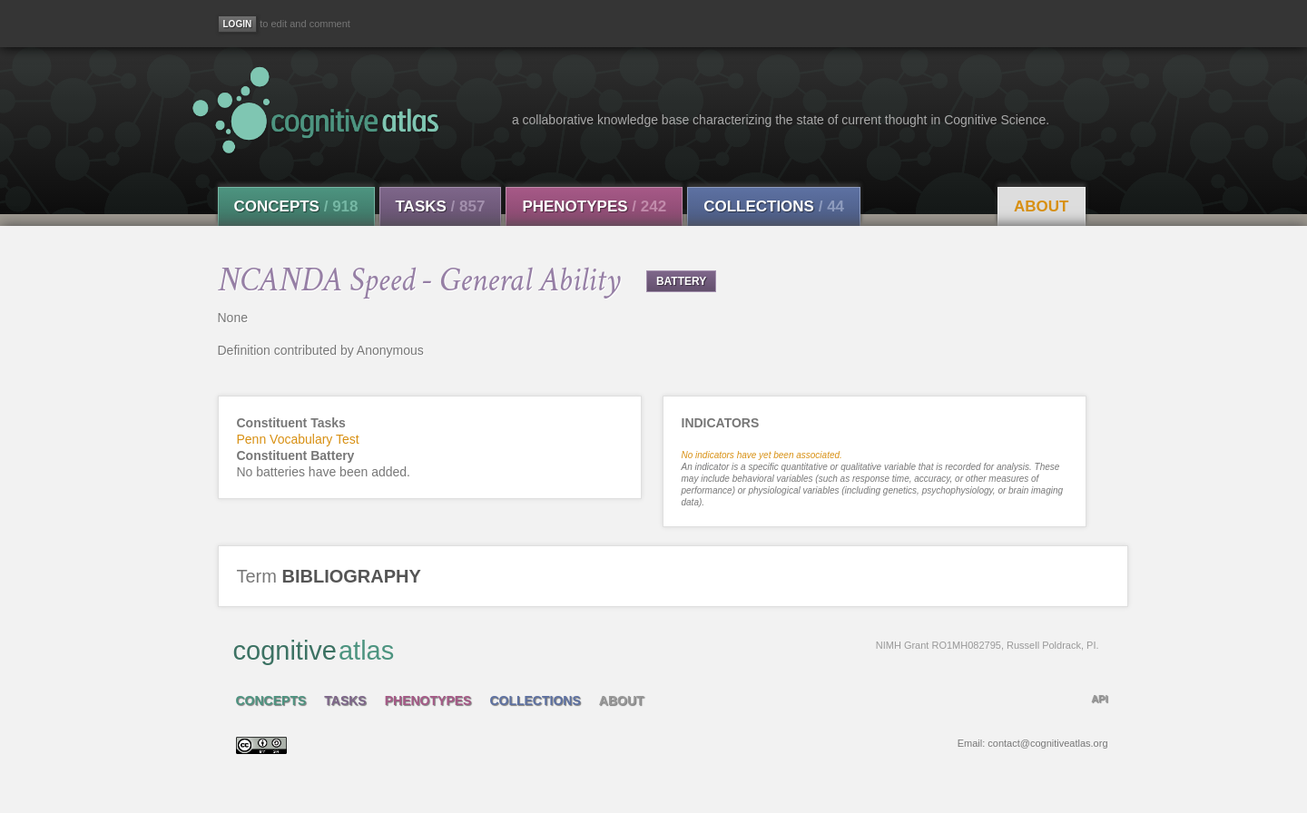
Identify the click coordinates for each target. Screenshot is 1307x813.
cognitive (666, 649)
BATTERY (681, 281)
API (1099, 698)
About (1041, 206)
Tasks (441, 206)
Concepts (296, 206)
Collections (773, 206)
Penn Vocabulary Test (298, 439)
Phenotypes (594, 206)
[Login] (238, 24)
